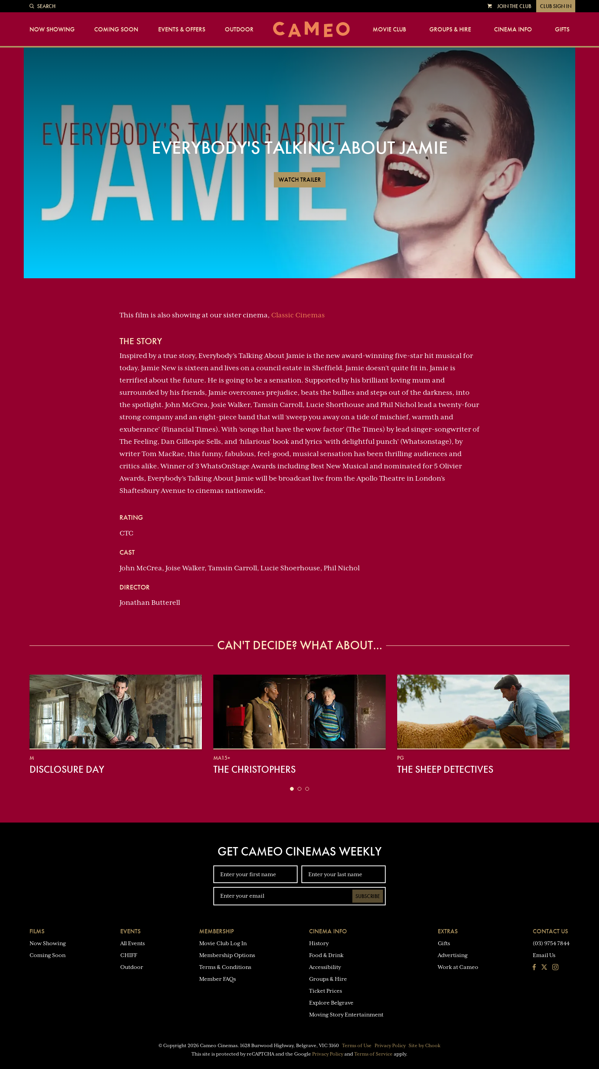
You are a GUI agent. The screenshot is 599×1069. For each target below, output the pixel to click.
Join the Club (514, 6)
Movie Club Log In (223, 943)
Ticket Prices (325, 991)
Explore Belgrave (331, 1003)
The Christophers (254, 769)
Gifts (562, 29)
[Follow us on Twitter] (544, 968)
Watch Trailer (299, 180)
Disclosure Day (66, 769)
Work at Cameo (458, 967)
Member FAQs (217, 979)
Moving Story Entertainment (346, 1015)
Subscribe (367, 896)
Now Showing (52, 29)
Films (36, 931)
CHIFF (128, 955)
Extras (448, 931)
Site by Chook (424, 1045)
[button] (292, 789)
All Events (132, 943)
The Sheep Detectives (445, 769)
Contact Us (550, 931)
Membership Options (227, 955)
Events (130, 931)
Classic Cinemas (298, 315)
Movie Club (389, 29)
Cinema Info (513, 29)
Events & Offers (181, 29)
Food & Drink (326, 955)
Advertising (453, 955)
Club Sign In (555, 6)
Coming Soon (116, 29)
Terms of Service (373, 1054)
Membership (216, 931)
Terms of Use (357, 1045)
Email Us (544, 955)
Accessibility (325, 967)
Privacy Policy (390, 1045)
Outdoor (239, 29)
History (319, 943)
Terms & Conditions (225, 967)
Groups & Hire (450, 29)
